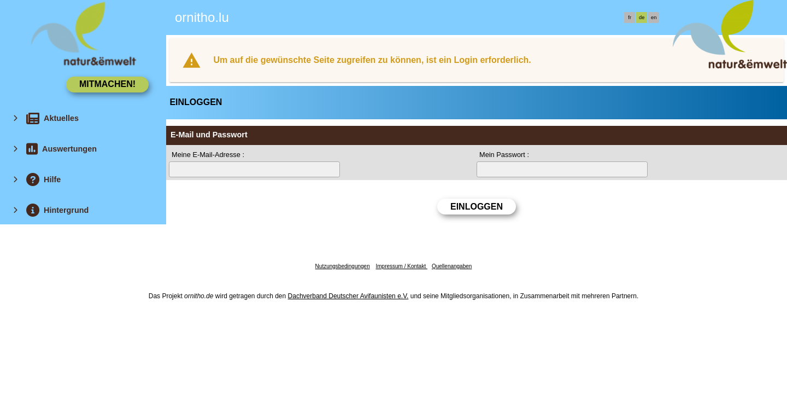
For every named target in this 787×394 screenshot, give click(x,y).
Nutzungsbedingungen (342, 266)
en (653, 17)
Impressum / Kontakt (401, 266)
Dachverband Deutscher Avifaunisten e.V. (348, 296)
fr (629, 17)
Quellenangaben (452, 266)
